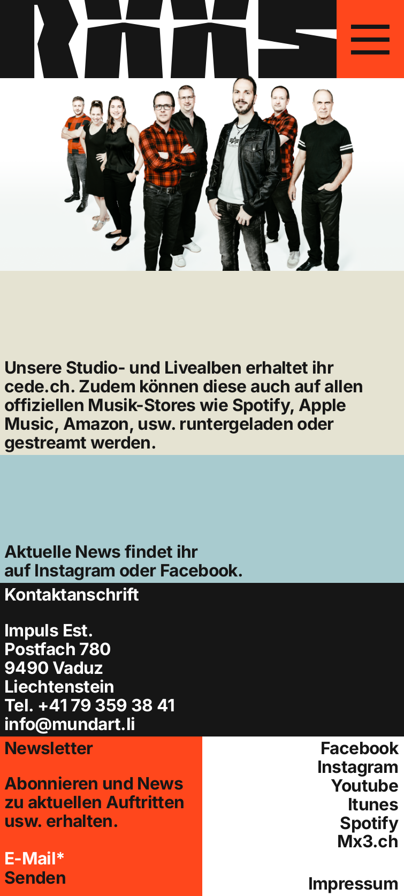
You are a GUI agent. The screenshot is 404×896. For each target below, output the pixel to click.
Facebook (199, 570)
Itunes (373, 804)
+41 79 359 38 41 (106, 705)
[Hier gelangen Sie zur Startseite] (168, 39)
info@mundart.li (69, 723)
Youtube (364, 786)
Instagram (74, 570)
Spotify (369, 823)
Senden (35, 878)
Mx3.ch (367, 841)
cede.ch (37, 386)
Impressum (353, 884)
